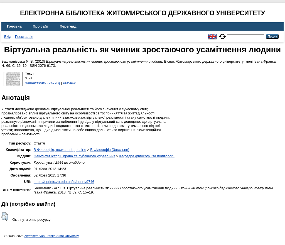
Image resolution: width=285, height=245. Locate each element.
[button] (4, 216)
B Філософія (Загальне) (109, 150)
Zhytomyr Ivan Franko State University (51, 235)
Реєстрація (24, 37)
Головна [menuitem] (14, 26)
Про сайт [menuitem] (41, 26)
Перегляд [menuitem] (68, 26)
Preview (69, 83)
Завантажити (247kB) (42, 83)
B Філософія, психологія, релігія (60, 150)
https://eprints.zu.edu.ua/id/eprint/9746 (64, 182)
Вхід (7, 37)
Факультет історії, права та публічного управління (74, 156)
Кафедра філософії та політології (147, 156)
